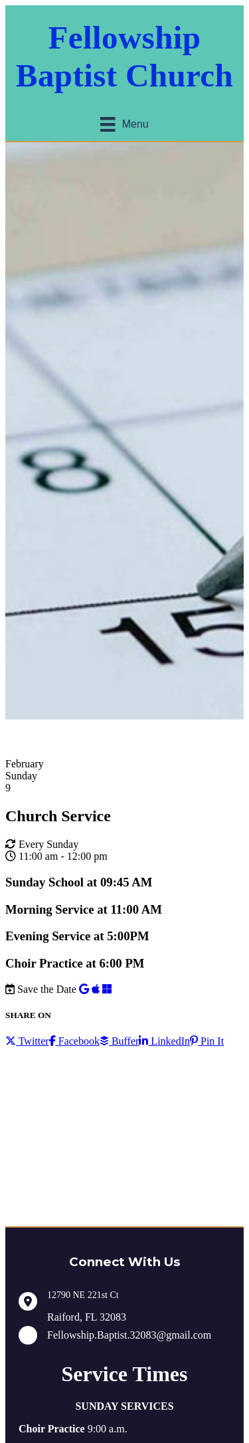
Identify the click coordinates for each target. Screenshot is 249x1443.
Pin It (207, 1041)
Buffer (119, 1041)
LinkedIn (164, 1041)
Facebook (74, 1041)
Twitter (27, 1041)
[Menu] (124, 124)
